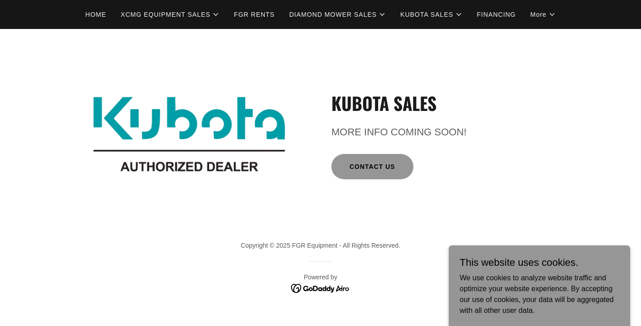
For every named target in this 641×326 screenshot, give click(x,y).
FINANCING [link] (496, 14)
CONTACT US (372, 166)
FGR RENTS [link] (254, 14)
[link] (320, 288)
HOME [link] (95, 14)
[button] (170, 14)
